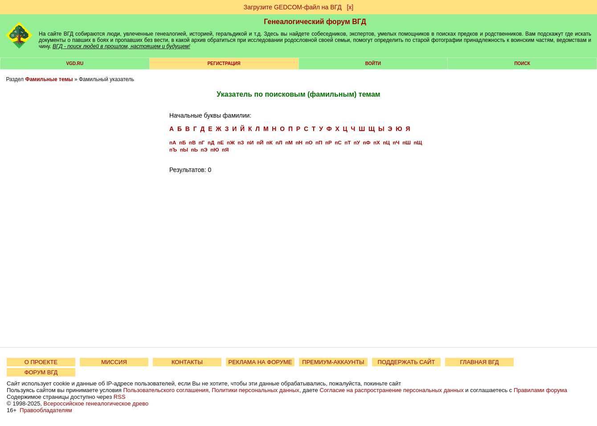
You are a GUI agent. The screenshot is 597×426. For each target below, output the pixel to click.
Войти (373, 63)
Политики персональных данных (255, 390)
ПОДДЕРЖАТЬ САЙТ (406, 362)
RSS (120, 396)
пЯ (225, 149)
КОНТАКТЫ (187, 362)
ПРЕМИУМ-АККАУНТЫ (333, 362)
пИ (250, 142)
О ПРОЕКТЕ (41, 362)
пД (211, 142)
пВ (192, 142)
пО (308, 142)
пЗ (240, 142)
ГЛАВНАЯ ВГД (479, 362)
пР (328, 142)
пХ (376, 142)
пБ (182, 142)
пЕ (220, 142)
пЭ (204, 149)
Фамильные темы (49, 79)
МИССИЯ (114, 362)
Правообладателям (46, 410)
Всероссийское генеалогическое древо (96, 403)
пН (298, 142)
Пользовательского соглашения (166, 390)
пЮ (214, 149)
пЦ (386, 142)
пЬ (194, 149)
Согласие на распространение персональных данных (391, 390)
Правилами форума (540, 390)
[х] (350, 7)
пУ (357, 142)
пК (269, 142)
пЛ (278, 142)
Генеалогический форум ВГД (315, 21)
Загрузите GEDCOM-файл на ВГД (293, 7)
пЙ (260, 142)
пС (338, 142)
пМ (289, 142)
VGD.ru (74, 63)
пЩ (417, 142)
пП (318, 142)
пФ (367, 142)
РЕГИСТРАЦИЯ (224, 63)
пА (172, 142)
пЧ (396, 142)
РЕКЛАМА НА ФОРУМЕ (260, 362)
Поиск (522, 63)
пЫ (184, 149)
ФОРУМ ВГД (41, 372)
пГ (202, 142)
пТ (347, 142)
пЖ (231, 142)
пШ (406, 142)
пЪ (173, 149)
